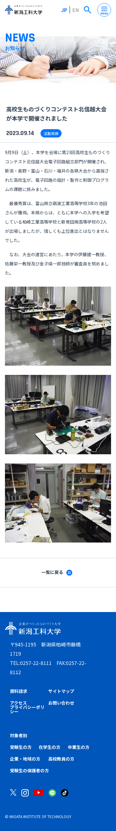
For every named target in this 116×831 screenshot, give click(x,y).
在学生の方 (49, 747)
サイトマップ (61, 691)
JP (64, 10)
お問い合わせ (61, 703)
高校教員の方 (61, 759)
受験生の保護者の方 (29, 770)
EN (75, 10)
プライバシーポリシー (27, 709)
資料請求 (18, 691)
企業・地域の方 (25, 759)
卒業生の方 (78, 747)
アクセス (18, 703)
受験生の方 (21, 747)
